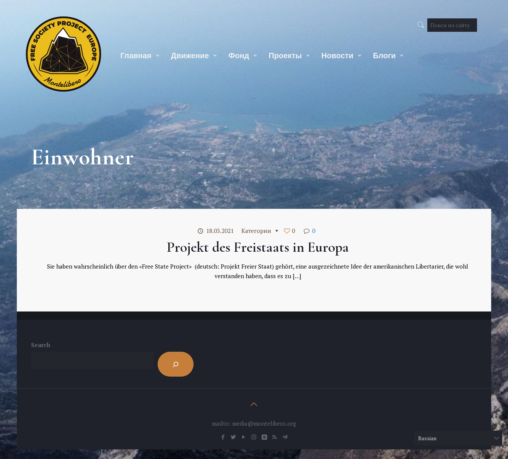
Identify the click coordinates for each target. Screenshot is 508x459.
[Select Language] (458, 438)
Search (40, 345)
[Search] (176, 364)
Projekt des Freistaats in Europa (258, 247)
